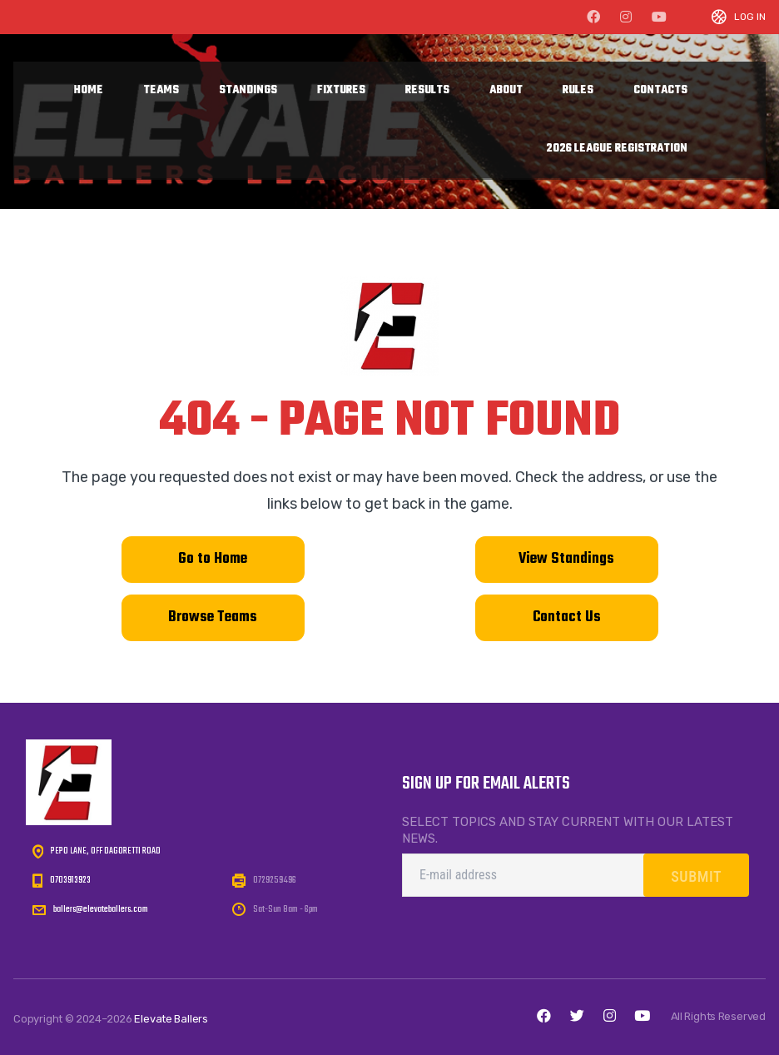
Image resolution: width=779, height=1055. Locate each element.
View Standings (566, 559)
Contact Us (567, 617)
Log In (750, 17)
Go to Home (212, 559)
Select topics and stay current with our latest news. (567, 830)
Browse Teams (212, 617)
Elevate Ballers (171, 1019)
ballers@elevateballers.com (100, 909)
